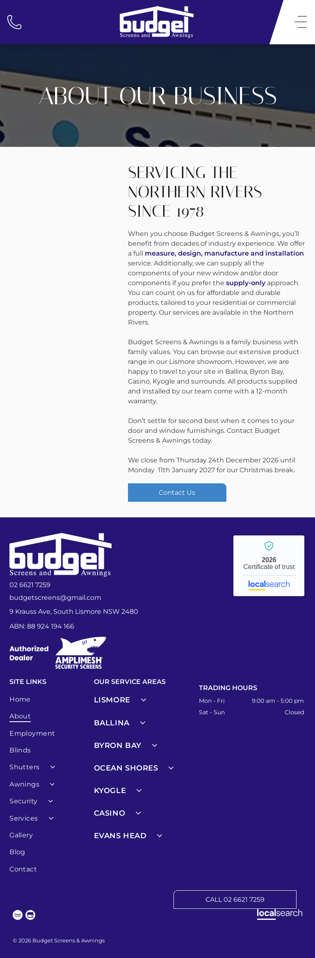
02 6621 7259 (29, 585)
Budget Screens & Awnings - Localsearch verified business (268, 565)
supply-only (245, 283)
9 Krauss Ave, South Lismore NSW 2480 (73, 611)
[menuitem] (50, 699)
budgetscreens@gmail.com (55, 597)
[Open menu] (300, 22)
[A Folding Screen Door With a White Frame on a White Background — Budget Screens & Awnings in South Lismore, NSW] (64, 214)
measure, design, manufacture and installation (224, 253)
